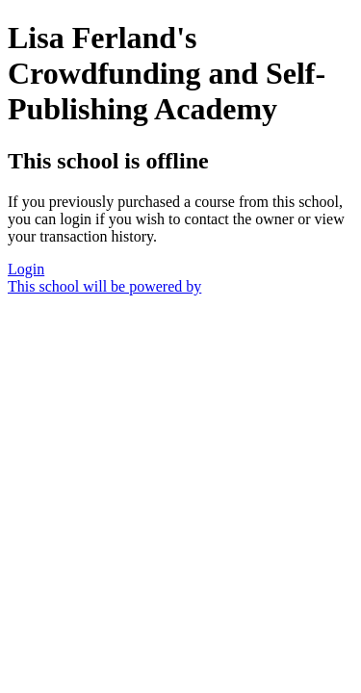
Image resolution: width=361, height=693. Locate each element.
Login (26, 269)
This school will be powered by (104, 286)
